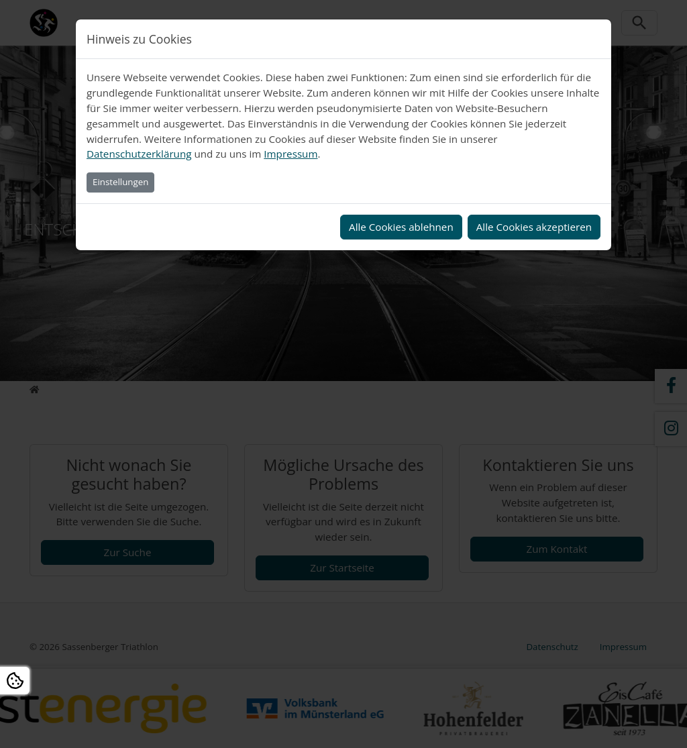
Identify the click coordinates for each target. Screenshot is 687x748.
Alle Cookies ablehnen (401, 226)
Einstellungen (120, 182)
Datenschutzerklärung (139, 153)
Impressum (290, 153)
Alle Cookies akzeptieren (534, 226)
